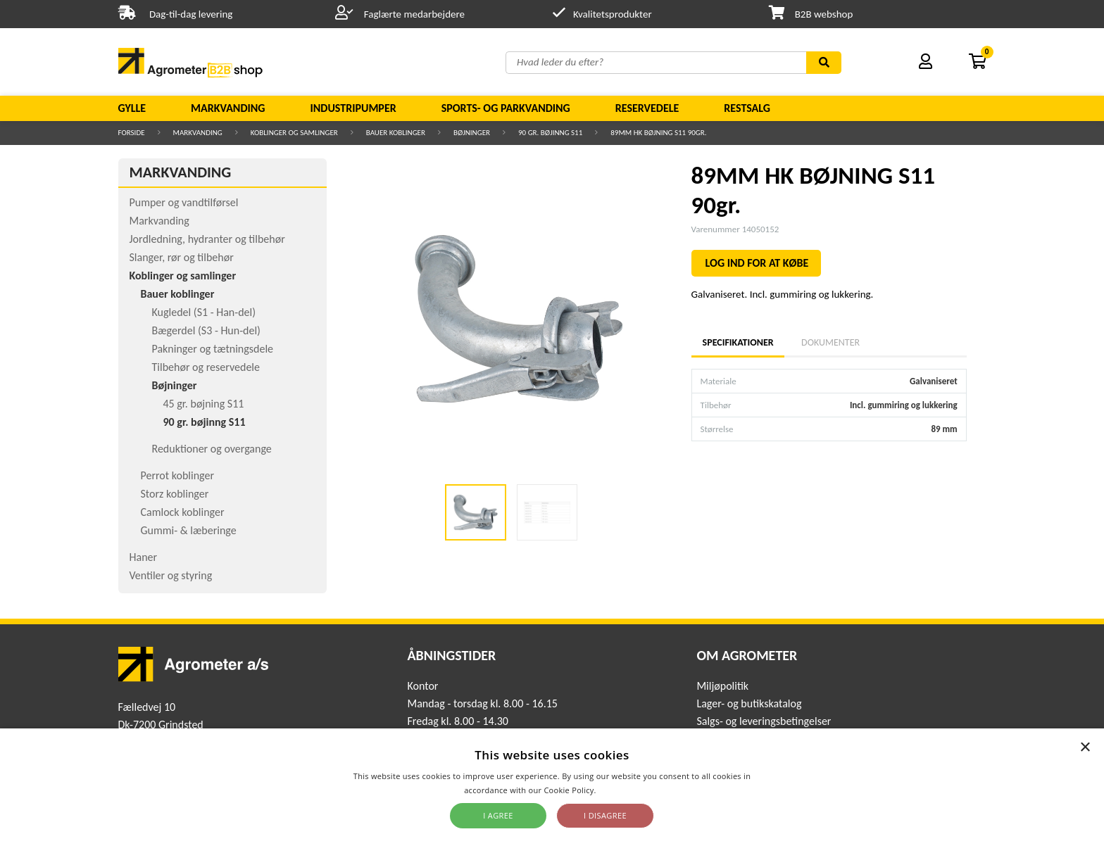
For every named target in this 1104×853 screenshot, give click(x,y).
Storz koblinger (175, 493)
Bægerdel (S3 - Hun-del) (206, 330)
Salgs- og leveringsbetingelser (763, 721)
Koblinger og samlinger (294, 132)
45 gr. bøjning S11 (203, 403)
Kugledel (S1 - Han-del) (204, 312)
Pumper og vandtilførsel (184, 202)
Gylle (132, 108)
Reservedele (647, 108)
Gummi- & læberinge (189, 530)
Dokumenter (830, 342)
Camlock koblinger (183, 512)
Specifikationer (738, 342)
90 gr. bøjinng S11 (550, 132)
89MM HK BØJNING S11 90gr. (658, 132)
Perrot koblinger (177, 475)
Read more (619, 790)
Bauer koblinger (395, 132)
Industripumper (353, 108)
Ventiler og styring (171, 575)
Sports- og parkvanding (505, 108)
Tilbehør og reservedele (206, 367)
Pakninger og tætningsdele (213, 348)
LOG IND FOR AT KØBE (757, 263)
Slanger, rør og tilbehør (182, 257)
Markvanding (228, 108)
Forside (131, 132)
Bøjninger (471, 132)
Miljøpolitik (722, 686)
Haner (144, 557)
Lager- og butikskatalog (748, 703)
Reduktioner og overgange (212, 448)
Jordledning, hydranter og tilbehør (207, 239)
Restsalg (747, 108)
